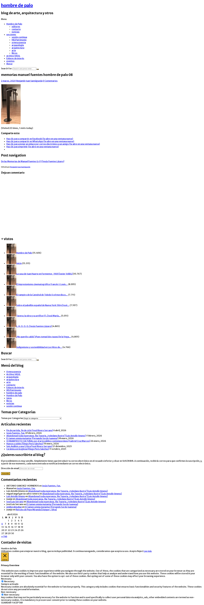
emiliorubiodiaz (14, 507)
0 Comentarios (50, 80)
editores (16, 26)
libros (14, 53)
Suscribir (5, 474)
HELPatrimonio (19, 39)
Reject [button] (140, 551)
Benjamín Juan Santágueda (29, 80)
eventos (10, 61)
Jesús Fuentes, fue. (15, 433)
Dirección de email (10, 468)
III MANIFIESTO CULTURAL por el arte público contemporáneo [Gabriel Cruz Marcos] (48, 441)
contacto (16, 29)
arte (14, 50)
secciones (11, 34)
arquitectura (18, 47)
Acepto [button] (133, 551)
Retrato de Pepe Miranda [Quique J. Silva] (36, 509)
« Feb (4, 536)
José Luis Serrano (14, 501)
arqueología (18, 45)
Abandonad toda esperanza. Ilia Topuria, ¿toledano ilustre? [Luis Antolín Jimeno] (46, 435)
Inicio (9, 398)
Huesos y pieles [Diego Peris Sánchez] (24, 443)
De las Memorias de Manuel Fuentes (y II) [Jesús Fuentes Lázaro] (32, 161)
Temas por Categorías (12, 418)
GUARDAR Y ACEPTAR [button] (12, 602)
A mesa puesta (13, 371)
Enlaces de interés (15, 58)
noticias (15, 32)
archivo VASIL (13, 55)
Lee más (148, 551)
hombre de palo (17, 5)
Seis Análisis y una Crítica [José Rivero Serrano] (29, 446)
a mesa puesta (19, 42)
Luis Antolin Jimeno (15, 496)
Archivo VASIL (13, 374)
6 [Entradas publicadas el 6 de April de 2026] (2, 523)
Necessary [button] (6, 578)
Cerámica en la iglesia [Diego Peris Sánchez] (27, 449)
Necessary (9, 581)
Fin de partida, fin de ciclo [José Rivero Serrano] (29, 430)
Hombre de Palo (14, 24)
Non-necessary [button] (8, 592)
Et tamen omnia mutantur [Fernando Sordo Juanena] (32, 438)
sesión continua (19, 37)
